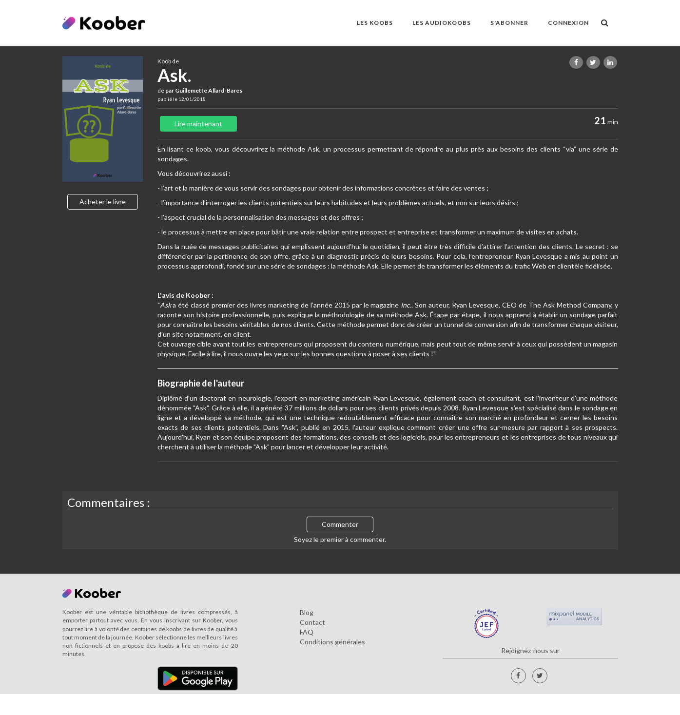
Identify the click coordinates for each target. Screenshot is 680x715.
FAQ (306, 632)
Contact (312, 622)
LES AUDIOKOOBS (441, 22)
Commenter (340, 524)
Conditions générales (332, 642)
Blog (306, 612)
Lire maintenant (198, 123)
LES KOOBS (375, 22)
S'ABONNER (509, 22)
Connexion (568, 22)
